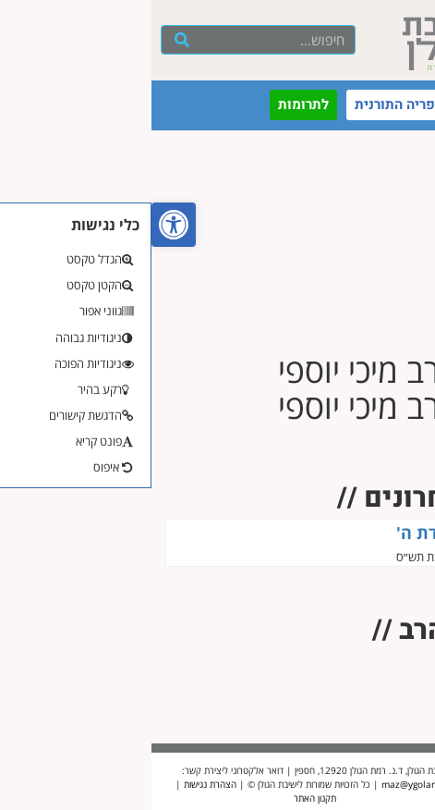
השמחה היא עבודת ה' (325, 533)
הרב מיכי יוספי (367, 556)
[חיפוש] (31, 40)
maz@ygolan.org (266, 784)
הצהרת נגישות (58, 784)
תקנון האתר (163, 798)
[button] (22, 224)
